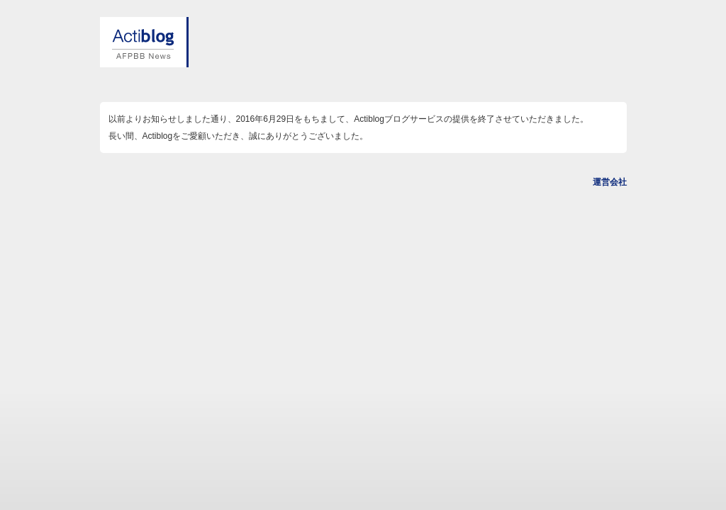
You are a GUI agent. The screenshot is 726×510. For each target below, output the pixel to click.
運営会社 (610, 182)
